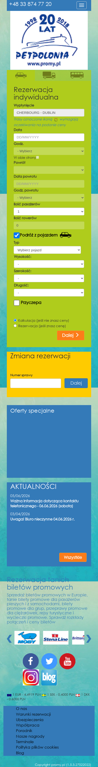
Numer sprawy (21, 375)
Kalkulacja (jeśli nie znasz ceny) (41, 320)
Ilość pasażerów (27, 204)
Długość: (21, 285)
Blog (20, 752)
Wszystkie (73, 557)
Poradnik (24, 730)
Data (18, 129)
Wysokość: (22, 256)
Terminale (25, 741)
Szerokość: (22, 271)
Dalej (70, 335)
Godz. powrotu (26, 190)
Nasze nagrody (30, 736)
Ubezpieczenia (30, 719)
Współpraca (27, 725)
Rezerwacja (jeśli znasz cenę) (40, 326)
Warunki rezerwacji (33, 714)
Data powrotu (25, 176)
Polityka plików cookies (37, 747)
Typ (16, 242)
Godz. (18, 143)
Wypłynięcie (24, 105)
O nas (21, 708)
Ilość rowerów (25, 218)
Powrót (19, 162)
